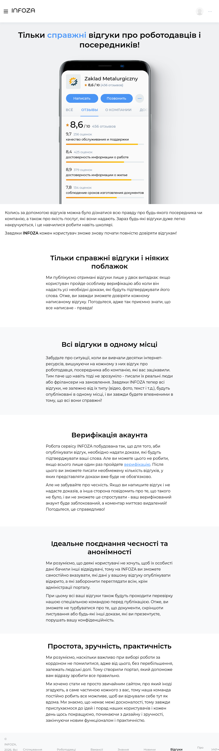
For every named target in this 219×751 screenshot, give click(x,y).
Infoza (23, 11)
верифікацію (137, 464)
